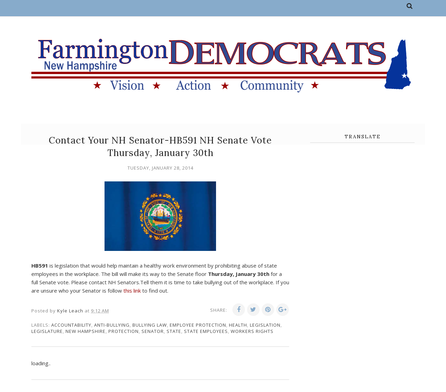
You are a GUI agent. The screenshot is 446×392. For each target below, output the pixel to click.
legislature (47, 331)
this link (132, 290)
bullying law (149, 325)
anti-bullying (112, 325)
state (174, 331)
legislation (265, 325)
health (238, 325)
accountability (71, 325)
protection (123, 331)
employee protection (198, 325)
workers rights (252, 331)
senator (152, 331)
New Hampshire (86, 331)
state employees (206, 331)
